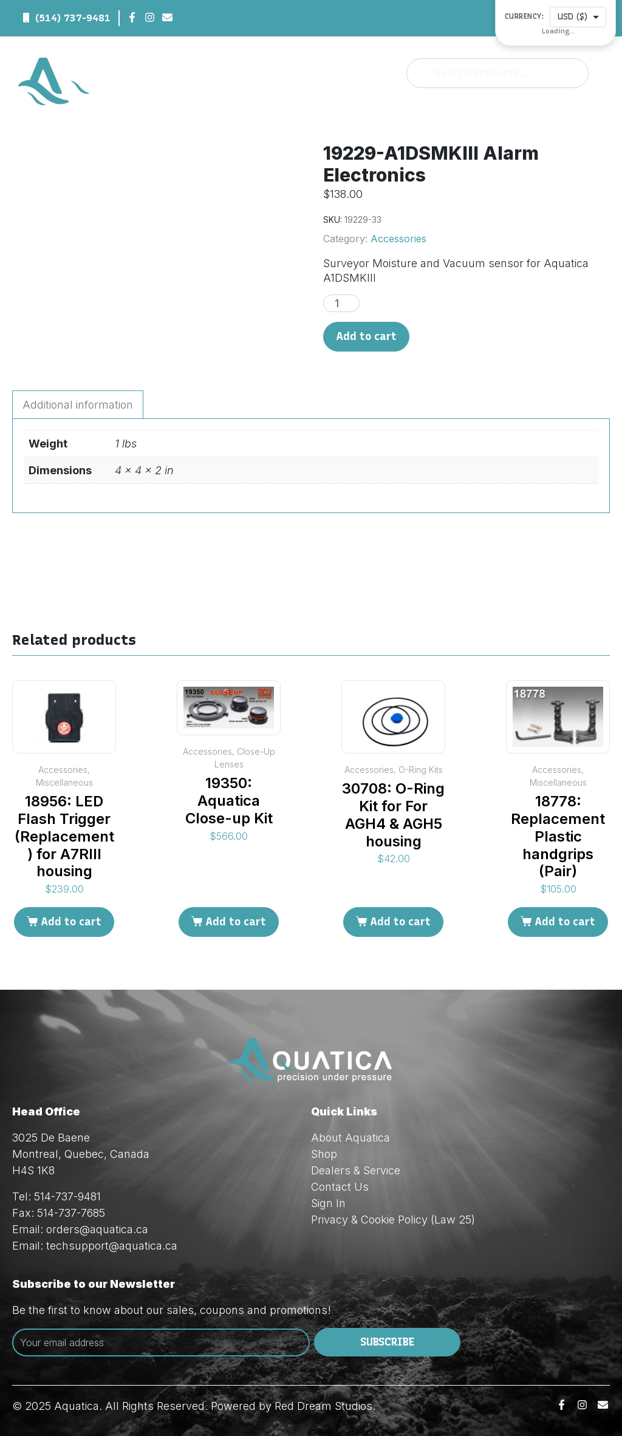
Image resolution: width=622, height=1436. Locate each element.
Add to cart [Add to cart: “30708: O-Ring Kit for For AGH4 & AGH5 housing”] (400, 921)
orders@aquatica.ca (97, 1229)
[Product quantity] (341, 303)
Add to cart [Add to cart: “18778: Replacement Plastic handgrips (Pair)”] (565, 921)
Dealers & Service (355, 1170)
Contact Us (340, 1186)
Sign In (328, 1203)
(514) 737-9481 (73, 18)
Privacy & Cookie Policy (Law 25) (393, 1219)
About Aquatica (350, 1137)
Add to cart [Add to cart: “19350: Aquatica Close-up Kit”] (235, 921)
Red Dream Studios (323, 1406)
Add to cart (366, 336)
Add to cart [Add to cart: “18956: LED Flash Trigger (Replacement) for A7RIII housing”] (71, 921)
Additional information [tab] (77, 404)
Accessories (398, 239)
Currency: (524, 17)
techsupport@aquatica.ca (111, 1245)
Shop (324, 1154)
